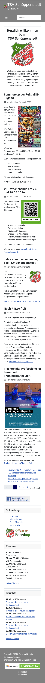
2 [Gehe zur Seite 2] (19, 487)
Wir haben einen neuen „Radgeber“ (20, 611)
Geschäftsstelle (16, 522)
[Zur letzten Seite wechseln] (27, 487)
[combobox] (29, 17)
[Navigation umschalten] (6, 17)
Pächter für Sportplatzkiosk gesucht (23, 478)
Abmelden (22, 675)
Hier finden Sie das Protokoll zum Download (22, 301)
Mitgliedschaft (16, 519)
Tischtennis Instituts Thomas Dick (18, 463)
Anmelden (22, 672)
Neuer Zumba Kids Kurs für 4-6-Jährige (24, 470)
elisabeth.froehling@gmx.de (21, 361)
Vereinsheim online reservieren (21, 481)
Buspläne (14, 516)
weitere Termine (12, 583)
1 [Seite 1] (15, 487)
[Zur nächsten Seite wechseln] (23, 487)
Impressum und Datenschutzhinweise (20, 660)
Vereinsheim (15, 525)
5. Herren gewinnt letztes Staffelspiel (21, 634)
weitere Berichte (12, 639)
